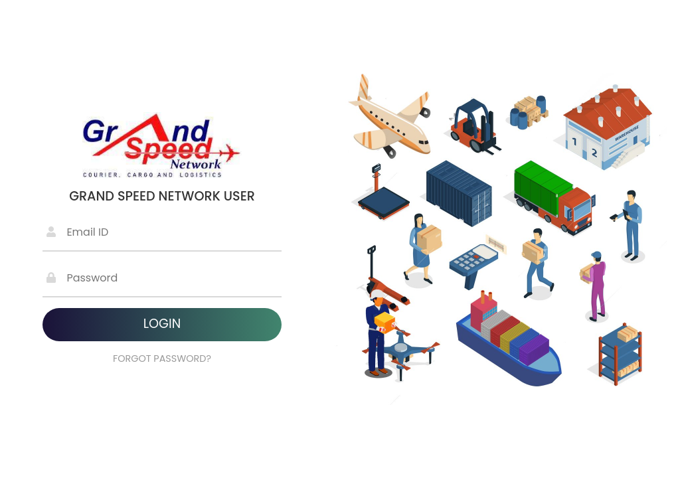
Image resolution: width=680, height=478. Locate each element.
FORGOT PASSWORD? (162, 358)
